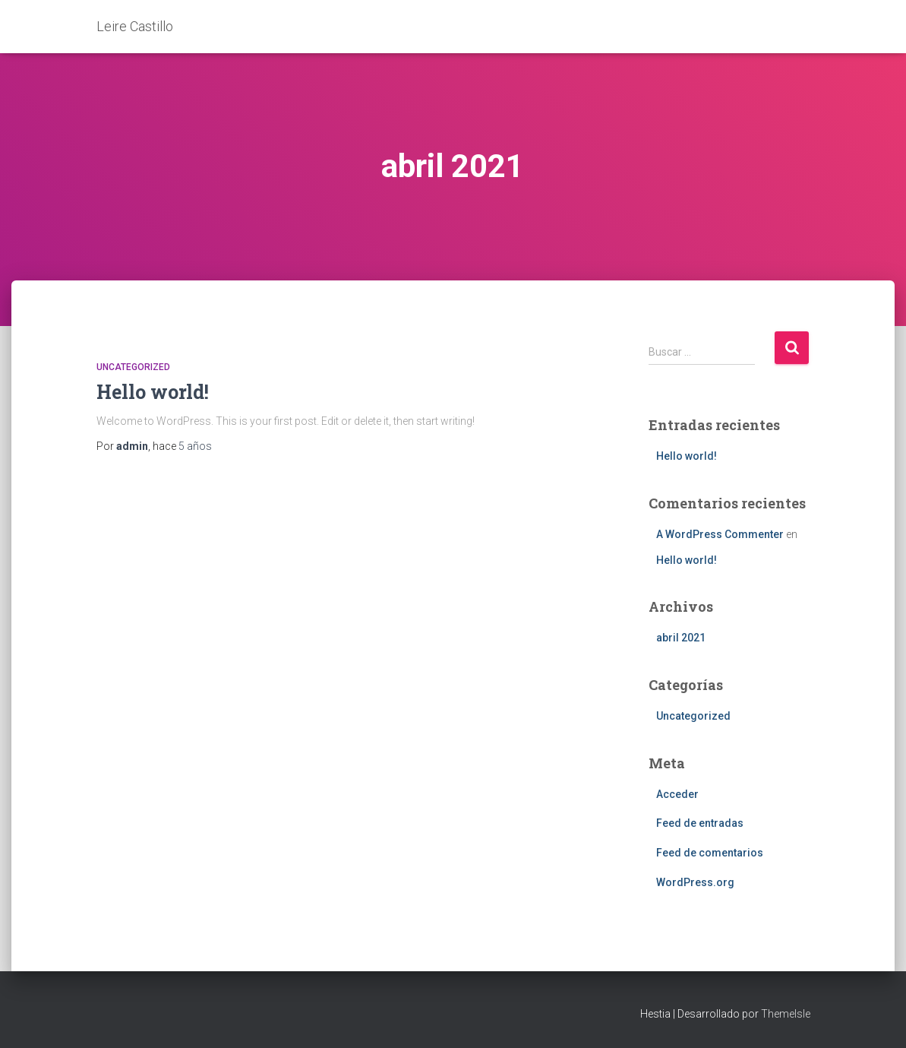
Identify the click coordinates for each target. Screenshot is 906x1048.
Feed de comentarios (709, 853)
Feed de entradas (699, 823)
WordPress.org (695, 882)
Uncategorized (133, 367)
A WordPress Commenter (720, 534)
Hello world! (152, 391)
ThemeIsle (785, 1014)
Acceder (677, 794)
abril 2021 (681, 638)
